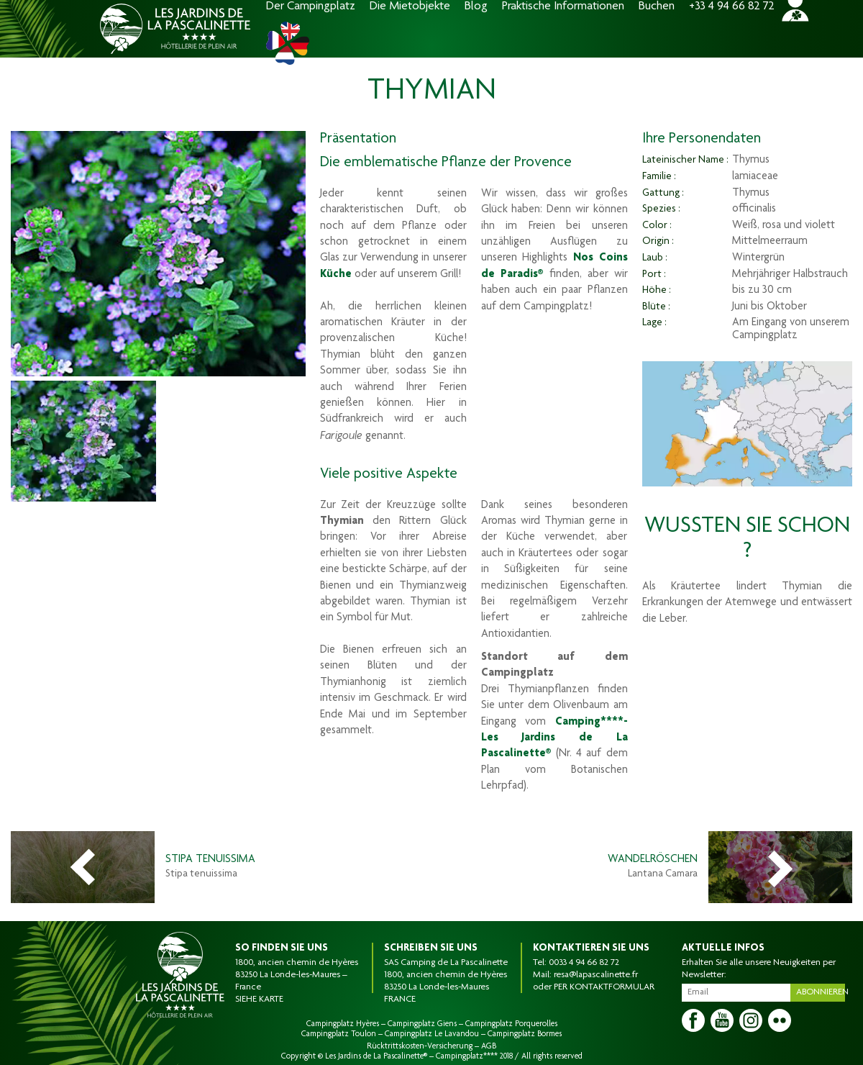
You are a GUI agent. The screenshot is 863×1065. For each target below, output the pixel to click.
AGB (488, 1046)
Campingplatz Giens (422, 1024)
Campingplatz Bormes (525, 1034)
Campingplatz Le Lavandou (432, 1034)
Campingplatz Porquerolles (511, 1024)
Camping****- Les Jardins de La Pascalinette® (554, 739)
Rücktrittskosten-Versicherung (419, 1046)
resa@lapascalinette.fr (596, 975)
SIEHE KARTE (259, 999)
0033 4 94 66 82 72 (584, 963)
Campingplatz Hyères (342, 1024)
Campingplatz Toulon (338, 1034)
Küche (336, 275)
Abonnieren (820, 992)
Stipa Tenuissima (210, 860)
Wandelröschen (653, 860)
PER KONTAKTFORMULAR (604, 987)
